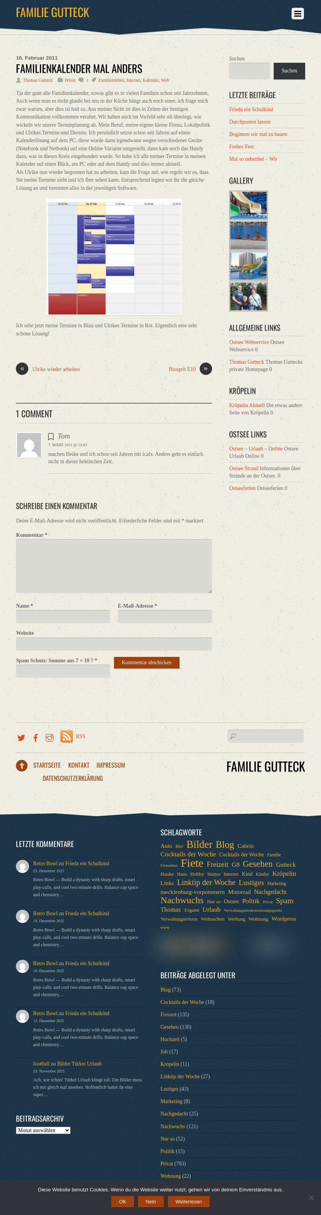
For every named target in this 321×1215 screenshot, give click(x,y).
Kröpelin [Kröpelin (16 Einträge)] (284, 873)
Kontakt (79, 765)
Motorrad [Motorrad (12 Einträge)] (239, 891)
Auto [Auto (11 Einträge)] (166, 846)
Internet (133, 80)
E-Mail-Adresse (137, 606)
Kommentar (31, 535)
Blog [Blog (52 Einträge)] (225, 845)
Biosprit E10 (190, 369)
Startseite (47, 765)
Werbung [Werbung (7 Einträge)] (236, 919)
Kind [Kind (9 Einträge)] (247, 874)
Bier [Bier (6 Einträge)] (179, 846)
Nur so (167, 1139)
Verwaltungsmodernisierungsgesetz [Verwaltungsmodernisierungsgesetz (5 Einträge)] (253, 910)
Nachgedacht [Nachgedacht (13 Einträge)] (270, 891)
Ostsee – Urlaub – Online (256, 449)
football (41, 1064)
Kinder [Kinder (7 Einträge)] (262, 874)
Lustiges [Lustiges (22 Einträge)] (251, 883)
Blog (165, 990)
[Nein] (311, 1197)
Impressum (111, 765)
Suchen (237, 59)
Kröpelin (169, 1064)
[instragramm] (49, 736)
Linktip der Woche (180, 1076)
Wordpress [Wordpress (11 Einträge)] (283, 919)
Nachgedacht (174, 1114)
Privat (70, 80)
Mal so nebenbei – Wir (253, 159)
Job (164, 1052)
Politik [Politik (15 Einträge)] (251, 901)
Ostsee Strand (243, 468)
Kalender (151, 80)
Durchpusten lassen (249, 122)
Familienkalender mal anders (79, 68)
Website (25, 633)
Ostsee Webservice (249, 342)
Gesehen (169, 1027)
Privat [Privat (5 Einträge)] (268, 902)
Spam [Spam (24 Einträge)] (284, 900)
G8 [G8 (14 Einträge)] (236, 864)
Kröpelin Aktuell (247, 405)
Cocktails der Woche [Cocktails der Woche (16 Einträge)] (188, 854)
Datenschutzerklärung (73, 778)
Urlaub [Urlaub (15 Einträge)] (211, 909)
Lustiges (169, 1089)
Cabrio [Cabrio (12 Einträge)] (246, 845)
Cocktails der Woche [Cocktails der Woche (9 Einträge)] (241, 855)
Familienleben (111, 80)
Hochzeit (169, 1039)
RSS (80, 736)
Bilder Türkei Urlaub (79, 1064)
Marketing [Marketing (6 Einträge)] (276, 883)
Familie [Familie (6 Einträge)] (274, 855)
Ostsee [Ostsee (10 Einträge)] (231, 901)
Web (165, 80)
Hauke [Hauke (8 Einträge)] (167, 874)
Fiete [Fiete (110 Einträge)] (192, 863)
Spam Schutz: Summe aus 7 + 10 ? (56, 660)
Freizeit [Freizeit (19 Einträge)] (217, 864)
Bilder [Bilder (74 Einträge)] (199, 844)
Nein (151, 1202)
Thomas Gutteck (38, 80)
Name (24, 606)
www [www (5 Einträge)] (164, 927)
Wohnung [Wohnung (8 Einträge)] (258, 919)
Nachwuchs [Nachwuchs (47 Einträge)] (182, 900)
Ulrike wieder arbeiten (47, 369)
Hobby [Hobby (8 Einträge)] (197, 874)
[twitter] (21, 736)
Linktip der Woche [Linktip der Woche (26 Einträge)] (206, 882)
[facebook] (35, 736)
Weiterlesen (189, 1202)
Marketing (171, 1101)
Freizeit (168, 1014)
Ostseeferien (242, 488)
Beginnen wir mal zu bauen (258, 134)
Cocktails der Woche (182, 1002)
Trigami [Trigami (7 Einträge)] (191, 910)
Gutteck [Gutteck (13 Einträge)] (286, 864)
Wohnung (170, 1176)
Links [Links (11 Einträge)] (167, 883)
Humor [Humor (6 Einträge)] (213, 874)
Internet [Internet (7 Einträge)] (230, 874)
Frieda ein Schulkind (251, 109)
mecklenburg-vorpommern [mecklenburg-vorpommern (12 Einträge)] (192, 891)
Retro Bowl (45, 863)
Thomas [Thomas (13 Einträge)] (170, 909)
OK (122, 1202)
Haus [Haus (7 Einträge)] (182, 874)
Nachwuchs (172, 1126)
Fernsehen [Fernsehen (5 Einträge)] (169, 865)
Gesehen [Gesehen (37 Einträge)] (258, 864)
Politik (167, 1151)
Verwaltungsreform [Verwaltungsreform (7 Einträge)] (179, 919)
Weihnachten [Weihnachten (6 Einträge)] (212, 919)
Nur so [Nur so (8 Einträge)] (214, 901)
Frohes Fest (241, 147)
